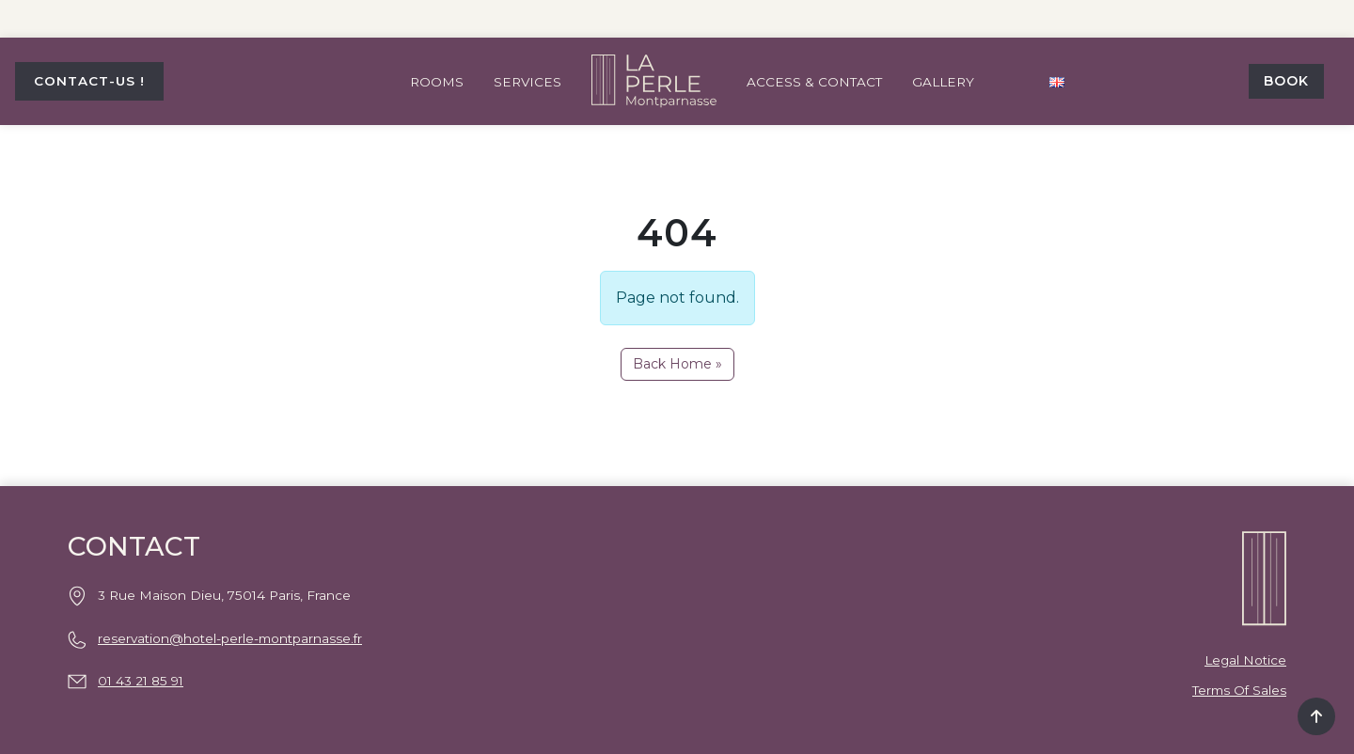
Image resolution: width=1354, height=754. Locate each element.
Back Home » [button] (677, 363)
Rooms (437, 81)
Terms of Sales (1239, 690)
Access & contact (814, 81)
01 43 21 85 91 (140, 680)
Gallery (943, 81)
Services (527, 81)
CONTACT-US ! (89, 80)
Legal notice (1245, 660)
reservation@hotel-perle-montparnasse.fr (230, 638)
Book (1286, 80)
